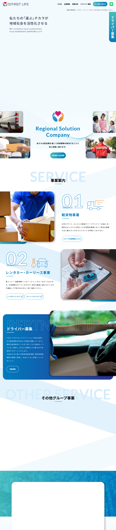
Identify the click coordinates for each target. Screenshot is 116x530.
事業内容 (75, 4)
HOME (59, 4)
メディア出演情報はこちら (72, 237)
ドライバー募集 (85, 4)
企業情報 (67, 4)
